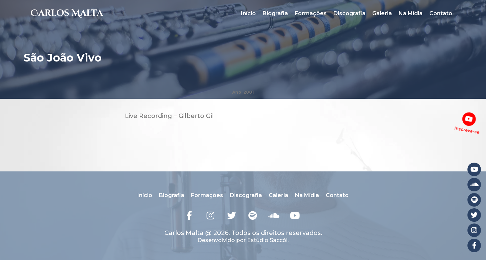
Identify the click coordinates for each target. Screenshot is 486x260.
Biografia (275, 13)
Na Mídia (411, 13)
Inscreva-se (467, 130)
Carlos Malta (66, 13)
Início (248, 13)
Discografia (349, 13)
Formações (311, 13)
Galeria (382, 13)
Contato (440, 13)
